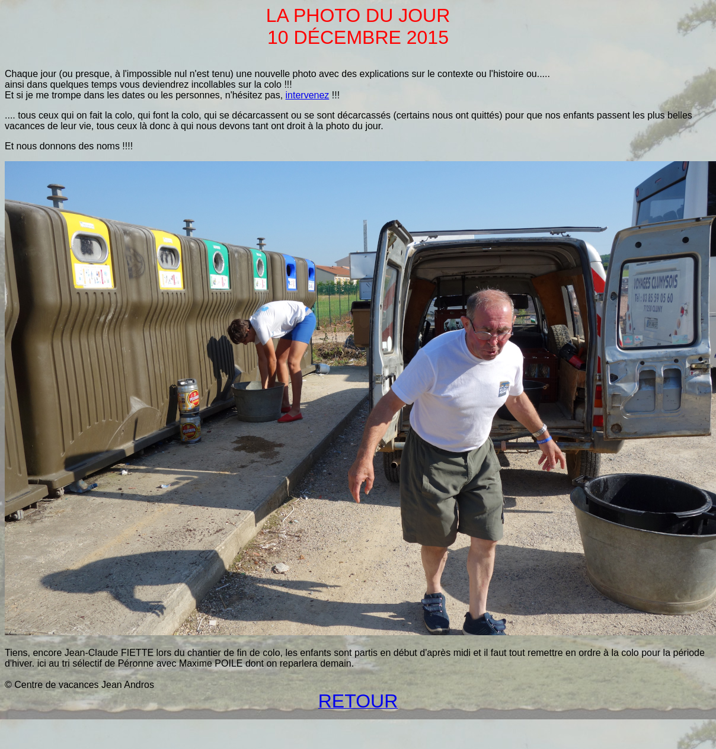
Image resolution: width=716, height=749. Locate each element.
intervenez (308, 95)
